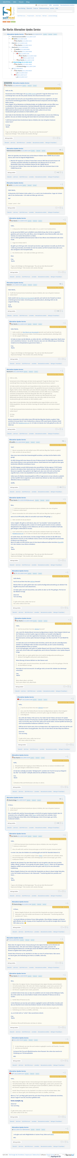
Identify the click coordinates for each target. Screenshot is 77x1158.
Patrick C (46, 864)
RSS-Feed (44, 15)
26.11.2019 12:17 (19, 1073)
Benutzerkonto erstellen (38, 142)
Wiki (14, 2)
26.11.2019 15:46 (26, 904)
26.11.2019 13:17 (18, 1129)
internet (29, 85)
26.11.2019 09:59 (22, 976)
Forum (21, 2)
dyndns (24, 85)
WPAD (52, 1134)
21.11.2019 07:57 (17, 85)
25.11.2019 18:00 (22, 836)
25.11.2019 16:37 (21, 800)
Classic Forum (50, 1155)
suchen (52, 8)
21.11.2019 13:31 (22, 221)
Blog (27, 2)
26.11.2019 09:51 (14, 940)
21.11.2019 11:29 (25, 150)
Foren (35, 8)
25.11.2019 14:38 (27, 621)
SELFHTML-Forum (21, 15)
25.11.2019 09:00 (20, 442)
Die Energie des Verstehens (16, 1155)
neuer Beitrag (21, 8)
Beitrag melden (9, 138)
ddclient (32, 581)
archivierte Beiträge (52, 15)
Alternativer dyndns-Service (21, 83)
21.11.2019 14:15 (22, 324)
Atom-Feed (38, 15)
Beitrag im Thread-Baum (51, 142)
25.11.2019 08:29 (18, 371)
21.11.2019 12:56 (17, 185)
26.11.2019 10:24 (18, 1040)
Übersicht (29, 8)
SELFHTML (6, 2)
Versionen (30, 500)
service (34, 85)
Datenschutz (36, 1155)
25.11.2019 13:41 (22, 573)
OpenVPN (60, 542)
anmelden (29, 142)
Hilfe (56, 8)
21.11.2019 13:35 (17, 285)
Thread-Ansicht (30, 15)
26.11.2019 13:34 (25, 758)
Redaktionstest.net (23, 423)
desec (34, 815)
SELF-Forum (8, 83)
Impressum (28, 1155)
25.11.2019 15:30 (27, 699)
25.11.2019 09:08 (22, 500)
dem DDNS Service (30, 94)
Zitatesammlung (44, 8)
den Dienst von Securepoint (26, 298)
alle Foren (13, 142)
